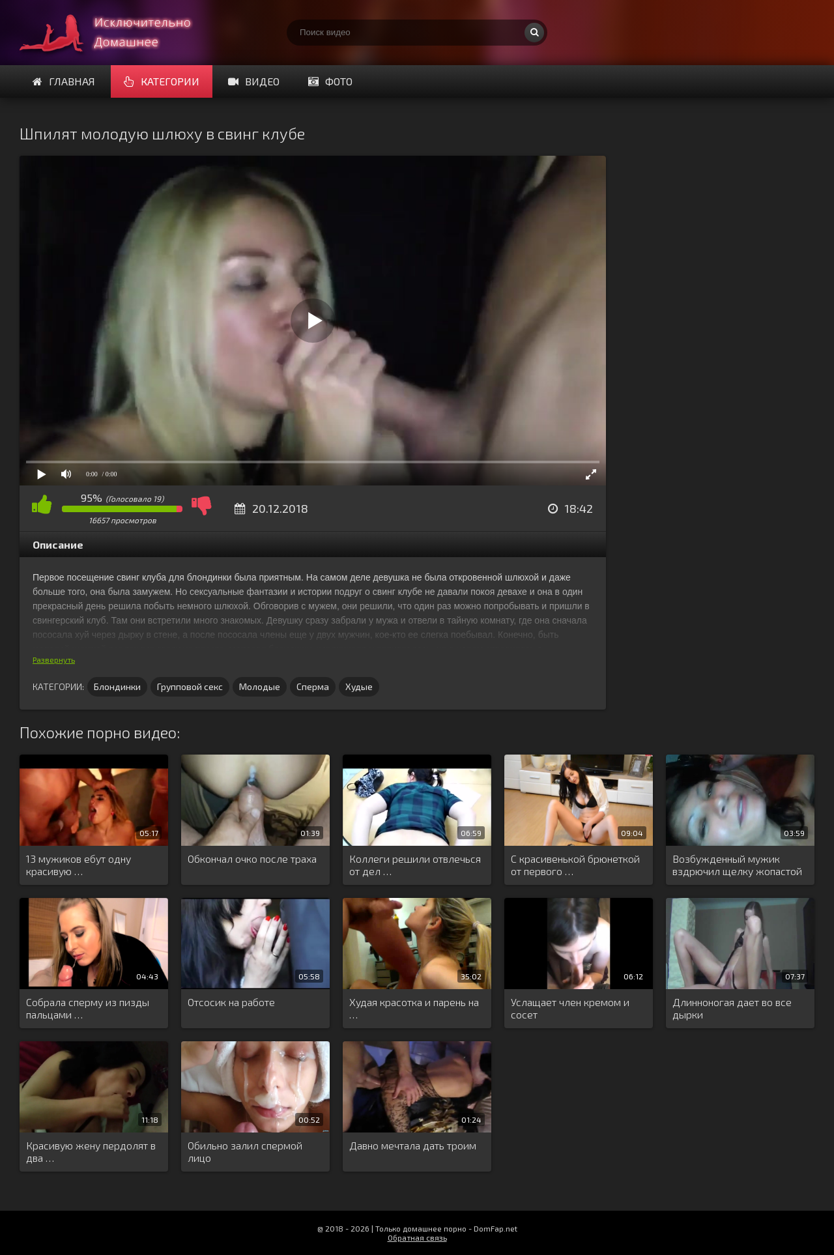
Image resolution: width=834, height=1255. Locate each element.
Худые (359, 686)
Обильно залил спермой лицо (245, 1151)
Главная (64, 81)
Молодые (259, 686)
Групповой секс (190, 686)
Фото (330, 81)
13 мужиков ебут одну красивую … (78, 864)
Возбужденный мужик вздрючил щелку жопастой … (737, 865)
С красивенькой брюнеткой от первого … (575, 864)
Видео (254, 81)
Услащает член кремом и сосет (570, 1008)
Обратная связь (417, 1237)
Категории (161, 81)
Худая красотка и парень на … (414, 1008)
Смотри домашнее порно (117, 32)
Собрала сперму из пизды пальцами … (87, 1008)
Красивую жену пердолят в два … (91, 1151)
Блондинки (117, 686)
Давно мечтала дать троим (412, 1145)
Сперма (312, 686)
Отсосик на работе (231, 1002)
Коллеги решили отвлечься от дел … (415, 864)
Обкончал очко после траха (252, 858)
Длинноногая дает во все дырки (732, 1008)
